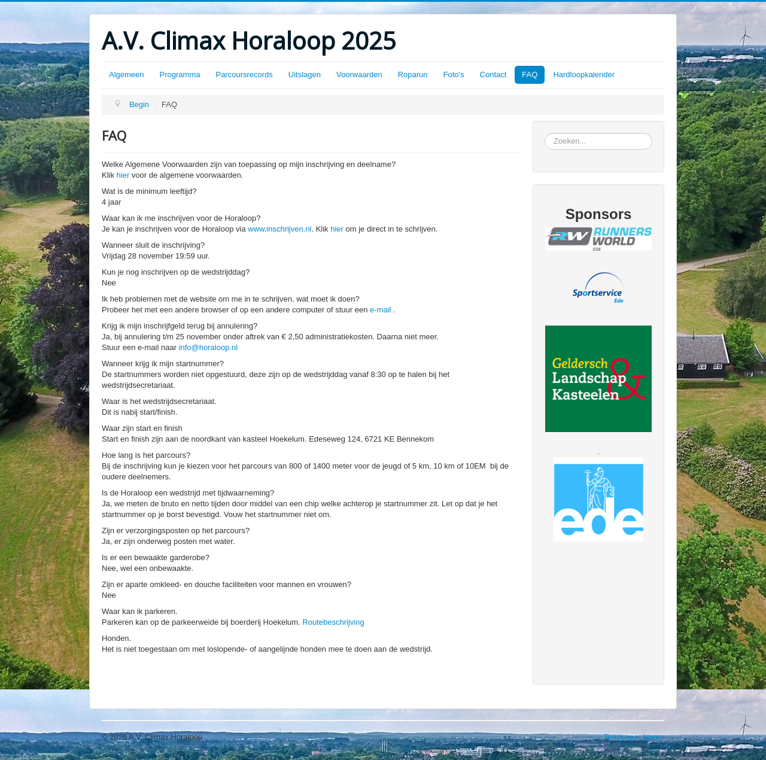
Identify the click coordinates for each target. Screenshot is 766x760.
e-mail (380, 309)
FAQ (529, 74)
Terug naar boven (634, 736)
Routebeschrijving (333, 622)
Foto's (453, 74)
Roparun (413, 74)
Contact (493, 74)
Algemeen (126, 74)
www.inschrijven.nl (279, 228)
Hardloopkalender (584, 74)
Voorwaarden (359, 74)
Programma (180, 74)
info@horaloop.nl (208, 347)
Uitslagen (304, 74)
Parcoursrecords (243, 74)
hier (123, 175)
